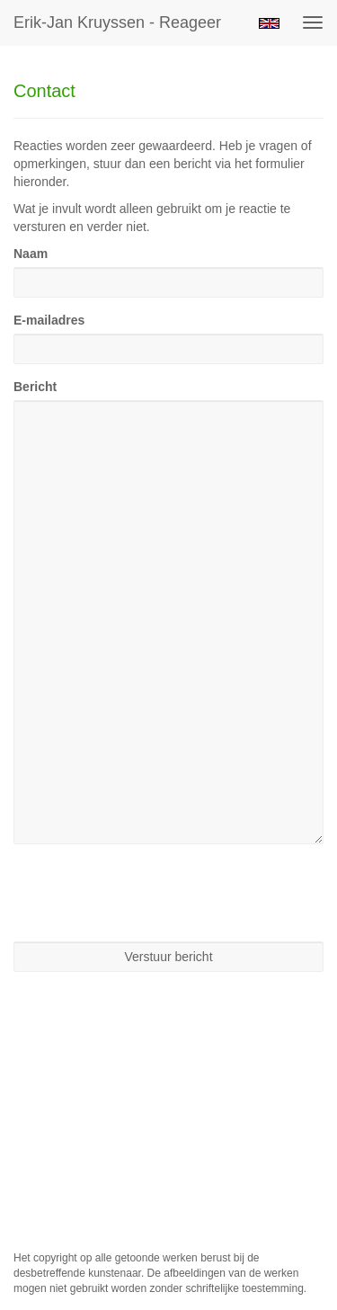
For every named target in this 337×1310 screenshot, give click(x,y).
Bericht (35, 386)
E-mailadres (48, 320)
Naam (30, 253)
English (269, 23)
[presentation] (150, 893)
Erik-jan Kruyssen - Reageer (117, 22)
